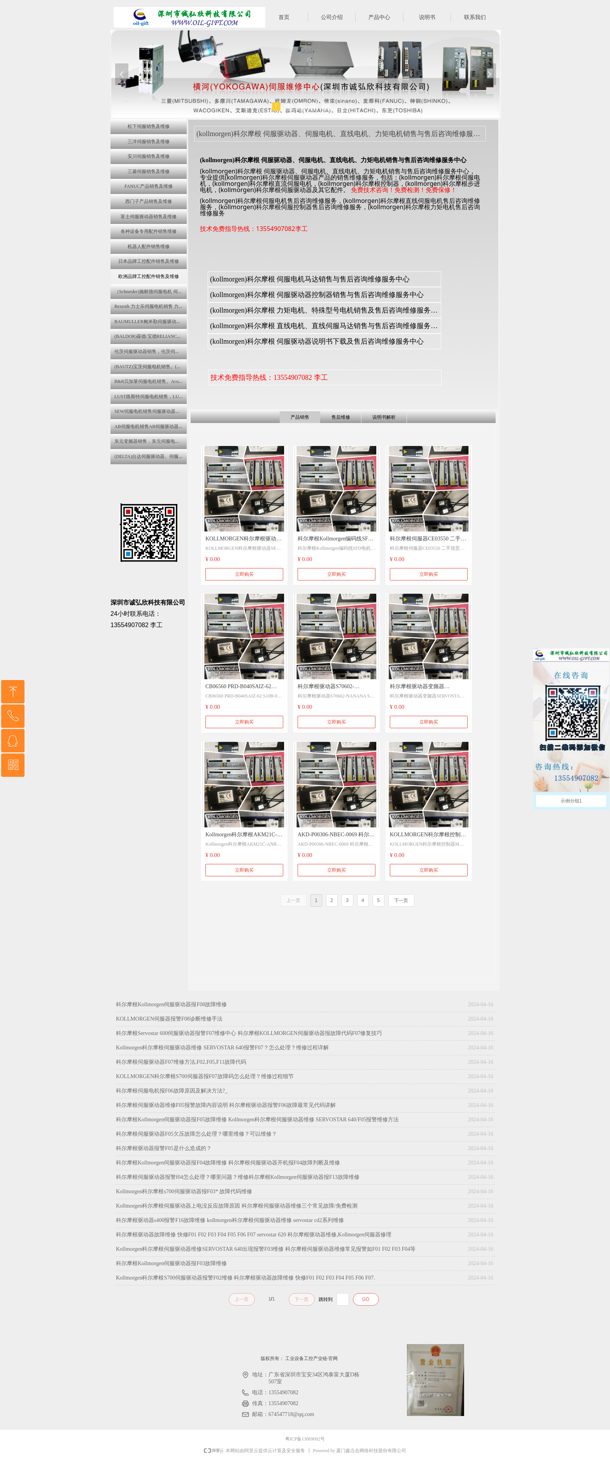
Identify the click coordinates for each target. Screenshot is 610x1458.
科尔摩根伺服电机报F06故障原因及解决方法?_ (172, 1091)
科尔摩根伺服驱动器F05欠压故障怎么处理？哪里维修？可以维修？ (196, 1134)
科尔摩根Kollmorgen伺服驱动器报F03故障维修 (171, 1263)
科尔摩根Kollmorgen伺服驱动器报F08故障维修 (171, 1004)
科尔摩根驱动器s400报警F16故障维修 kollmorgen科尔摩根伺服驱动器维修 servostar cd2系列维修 (230, 1220)
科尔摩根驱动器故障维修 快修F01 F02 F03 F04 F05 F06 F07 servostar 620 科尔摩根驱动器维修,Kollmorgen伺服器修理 (253, 1235)
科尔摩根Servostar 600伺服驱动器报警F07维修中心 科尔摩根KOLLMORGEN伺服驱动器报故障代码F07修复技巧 (249, 1033)
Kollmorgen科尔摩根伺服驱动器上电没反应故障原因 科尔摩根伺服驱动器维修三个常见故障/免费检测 (237, 1206)
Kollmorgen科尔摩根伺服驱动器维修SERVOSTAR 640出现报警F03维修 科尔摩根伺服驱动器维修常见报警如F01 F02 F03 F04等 (265, 1249)
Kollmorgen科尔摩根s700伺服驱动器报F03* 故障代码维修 (184, 1191)
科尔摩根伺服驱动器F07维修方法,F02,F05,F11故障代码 (181, 1062)
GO (366, 1299)
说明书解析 (384, 417)
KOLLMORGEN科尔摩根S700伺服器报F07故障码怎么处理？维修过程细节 (205, 1076)
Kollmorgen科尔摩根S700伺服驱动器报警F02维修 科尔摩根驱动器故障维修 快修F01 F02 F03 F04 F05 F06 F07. (245, 1278)
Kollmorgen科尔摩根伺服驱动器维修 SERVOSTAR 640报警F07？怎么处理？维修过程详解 (222, 1048)
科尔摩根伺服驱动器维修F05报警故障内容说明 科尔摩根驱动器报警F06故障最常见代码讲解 (226, 1105)
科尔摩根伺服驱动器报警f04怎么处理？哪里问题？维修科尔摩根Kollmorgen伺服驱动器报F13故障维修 (237, 1177)
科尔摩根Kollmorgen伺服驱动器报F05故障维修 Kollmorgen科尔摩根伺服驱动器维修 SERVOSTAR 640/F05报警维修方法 (257, 1119)
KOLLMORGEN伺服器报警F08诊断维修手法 (169, 1019)
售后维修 (340, 417)
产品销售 (300, 417)
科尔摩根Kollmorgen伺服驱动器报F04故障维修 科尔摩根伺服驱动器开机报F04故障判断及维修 (228, 1163)
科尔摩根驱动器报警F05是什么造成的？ (164, 1148)
